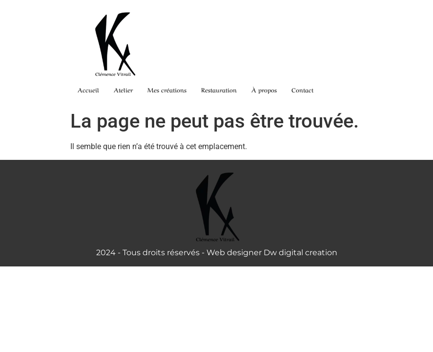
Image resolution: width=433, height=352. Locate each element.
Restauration (219, 89)
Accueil (88, 89)
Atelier (123, 89)
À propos (264, 89)
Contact (302, 89)
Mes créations (166, 89)
